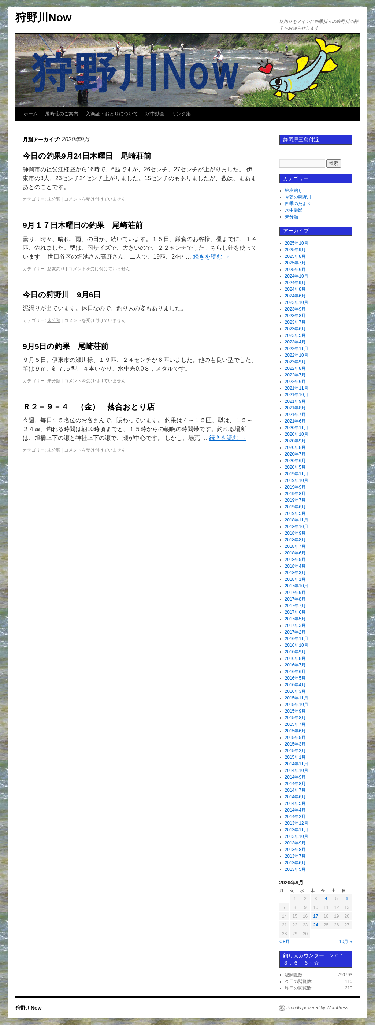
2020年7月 (295, 454)
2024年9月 (295, 282)
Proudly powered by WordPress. (317, 1007)
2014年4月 (295, 810)
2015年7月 (295, 724)
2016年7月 (295, 665)
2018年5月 (295, 559)
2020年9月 (295, 440)
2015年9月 (295, 711)
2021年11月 (296, 388)
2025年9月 (295, 249)
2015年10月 (296, 704)
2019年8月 (295, 493)
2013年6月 (295, 862)
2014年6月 (295, 796)
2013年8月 (295, 849)
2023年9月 (295, 309)
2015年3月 (295, 744)
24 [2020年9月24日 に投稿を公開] (315, 925)
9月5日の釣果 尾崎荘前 (65, 346)
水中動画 (154, 113)
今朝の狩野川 (298, 197)
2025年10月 (296, 243)
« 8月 (284, 941)
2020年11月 (296, 427)
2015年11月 (296, 698)
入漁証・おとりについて (112, 113)
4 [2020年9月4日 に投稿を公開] (326, 898)
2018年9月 (295, 533)
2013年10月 (296, 836)
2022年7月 (295, 375)
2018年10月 (296, 526)
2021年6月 (295, 421)
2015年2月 (295, 750)
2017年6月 (295, 612)
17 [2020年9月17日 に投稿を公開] (315, 916)
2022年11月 (296, 348)
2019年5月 (295, 513)
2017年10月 (296, 585)
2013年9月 (295, 843)
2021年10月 (296, 394)
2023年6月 (295, 328)
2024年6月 (295, 295)
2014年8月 (295, 783)
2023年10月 (296, 302)
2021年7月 (295, 414)
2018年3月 (295, 572)
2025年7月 (295, 262)
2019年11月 (296, 473)
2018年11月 (296, 520)
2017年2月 (295, 632)
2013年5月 (295, 869)
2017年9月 (295, 592)
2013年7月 (295, 856)
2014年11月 (296, 763)
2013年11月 (296, 829)
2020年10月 (296, 434)
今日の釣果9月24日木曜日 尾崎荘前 (87, 156)
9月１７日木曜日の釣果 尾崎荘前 (83, 225)
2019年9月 (295, 487)
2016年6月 (295, 671)
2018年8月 (295, 539)
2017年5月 (295, 618)
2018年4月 (295, 566)
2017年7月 (295, 605)
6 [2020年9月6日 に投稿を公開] (347, 898)
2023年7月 (295, 322)
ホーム (30, 113)
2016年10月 (296, 645)
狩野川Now (43, 17)
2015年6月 (295, 731)
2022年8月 (295, 368)
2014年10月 (296, 770)
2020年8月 (295, 447)
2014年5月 (295, 803)
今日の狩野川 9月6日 (62, 294)
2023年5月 (295, 335)
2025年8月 (295, 256)
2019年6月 (295, 506)
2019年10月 (296, 480)
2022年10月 (296, 355)
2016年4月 (295, 684)
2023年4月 (295, 342)
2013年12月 (296, 823)
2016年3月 (295, 691)
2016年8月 (295, 658)
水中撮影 (293, 210)
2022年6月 (295, 381)
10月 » (345, 941)
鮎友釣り (56, 268)
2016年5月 (295, 678)
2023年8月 (295, 315)
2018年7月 (295, 546)
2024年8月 (295, 289)
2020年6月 (295, 460)
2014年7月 (295, 790)
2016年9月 (295, 651)
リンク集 (181, 113)
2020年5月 (295, 467)
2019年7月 (295, 500)
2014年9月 (295, 777)
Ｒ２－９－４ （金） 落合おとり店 (89, 406)
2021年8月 (295, 408)
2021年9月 (295, 401)
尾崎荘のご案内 (61, 113)
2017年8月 (295, 599)
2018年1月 (295, 579)
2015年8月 (295, 717)
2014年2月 (295, 816)
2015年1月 (295, 757)
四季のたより (298, 203)
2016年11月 (296, 638)
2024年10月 (296, 276)
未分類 (53, 199)
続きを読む (211, 256)
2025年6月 (295, 269)
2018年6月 (295, 553)
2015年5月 (295, 737)
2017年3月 (295, 625)
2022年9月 (295, 361)
